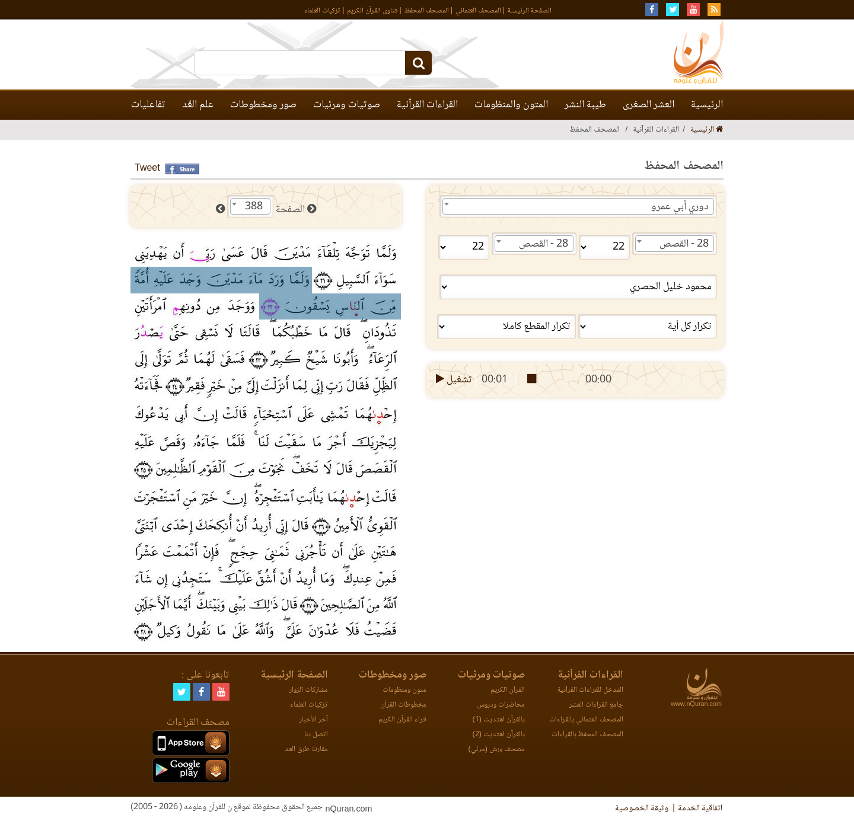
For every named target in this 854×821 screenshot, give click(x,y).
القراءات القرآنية (427, 105)
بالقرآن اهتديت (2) (499, 735)
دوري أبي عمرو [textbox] (680, 207)
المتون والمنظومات (511, 105)
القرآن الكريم (507, 690)
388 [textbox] (254, 207)
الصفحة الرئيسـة (530, 11)
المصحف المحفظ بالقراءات (587, 735)
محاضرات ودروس (501, 705)
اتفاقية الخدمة (700, 808)
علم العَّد (198, 105)
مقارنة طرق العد (306, 749)
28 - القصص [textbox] (684, 244)
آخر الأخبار (313, 720)
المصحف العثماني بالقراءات (586, 720)
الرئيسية (707, 105)
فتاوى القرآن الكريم (372, 11)
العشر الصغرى (648, 105)
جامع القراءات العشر (596, 705)
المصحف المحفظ (426, 11)
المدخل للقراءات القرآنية (590, 690)
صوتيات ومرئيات (346, 105)
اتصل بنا (316, 735)
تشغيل (453, 380)
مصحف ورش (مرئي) (497, 749)
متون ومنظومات (404, 690)
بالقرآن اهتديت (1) (499, 720)
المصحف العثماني (478, 11)
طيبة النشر (585, 105)
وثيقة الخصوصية (641, 808)
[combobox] (578, 206)
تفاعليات (148, 105)
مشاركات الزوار (308, 690)
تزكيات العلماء (322, 11)
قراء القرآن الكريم (402, 720)
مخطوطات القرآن (403, 705)
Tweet (147, 169)
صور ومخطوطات (263, 105)
